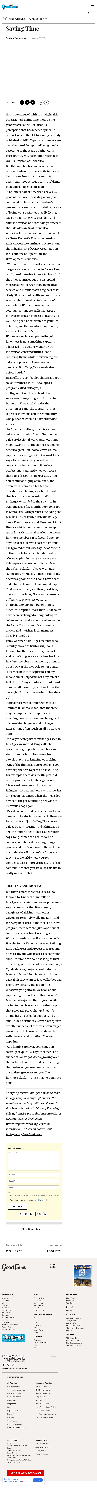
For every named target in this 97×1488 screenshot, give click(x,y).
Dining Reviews (71, 1298)
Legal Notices (12, 1453)
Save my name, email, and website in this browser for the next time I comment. (34, 1195)
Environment (38, 1303)
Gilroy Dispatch (41, 1386)
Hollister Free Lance (43, 1393)
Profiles (69, 1311)
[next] (6, 18)
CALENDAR (70, 1315)
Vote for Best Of (7, 1327)
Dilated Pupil (11, 1414)
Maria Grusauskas (17, 38)
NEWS (36, 1295)
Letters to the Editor (41, 1342)
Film (35, 1323)
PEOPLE (69, 1307)
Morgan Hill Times (42, 1404)
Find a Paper (6, 1322)
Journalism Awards (43, 1447)
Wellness (37, 1347)
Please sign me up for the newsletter (23, 1200)
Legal (9, 1448)
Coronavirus (38, 1301)
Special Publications (73, 1345)
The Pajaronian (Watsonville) (46, 1414)
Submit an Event (72, 1323)
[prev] (3, 18)
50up (9, 1407)
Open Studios (12, 1421)
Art (35, 1318)
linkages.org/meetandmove (24, 1134)
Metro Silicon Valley (14, 1393)
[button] (88, 13)
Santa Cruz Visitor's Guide (16, 1428)
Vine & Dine (70, 1303)
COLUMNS (38, 1336)
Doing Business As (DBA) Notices (19, 1460)
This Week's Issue (72, 1338)
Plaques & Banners (8, 1329)
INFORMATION (7, 1295)
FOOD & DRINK (71, 1295)
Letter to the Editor (8, 1310)
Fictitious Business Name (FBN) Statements (19, 1456)
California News (39, 1298)
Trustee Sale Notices (14, 1462)
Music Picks (38, 1330)
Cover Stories (39, 1310)
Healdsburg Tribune (43, 1390)
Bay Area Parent (13, 1411)
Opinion (37, 1345)
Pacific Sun (11, 1400)
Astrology (37, 1340)
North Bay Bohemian (14, 1397)
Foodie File (70, 1301)
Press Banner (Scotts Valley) (46, 1407)
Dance (36, 1320)
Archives (5, 1320)
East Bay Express (13, 1386)
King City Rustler (41, 1397)
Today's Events (71, 1321)
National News (39, 1305)
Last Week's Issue (72, 1340)
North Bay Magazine (14, 1424)
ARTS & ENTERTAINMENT (44, 1314)
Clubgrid (69, 1330)
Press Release (7, 1313)
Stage (36, 1332)
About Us (5, 1305)
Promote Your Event (73, 1326)
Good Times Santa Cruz (16, 1390)
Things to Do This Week (75, 1328)
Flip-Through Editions (74, 1343)
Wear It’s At (14, 1251)
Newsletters (6, 1298)
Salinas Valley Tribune (43, 1411)
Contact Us (6, 1308)
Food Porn (54, 1251)
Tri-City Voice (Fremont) (44, 1417)
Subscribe (5, 1301)
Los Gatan (39, 1400)
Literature (37, 1325)
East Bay (10, 1417)
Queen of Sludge (37, 19)
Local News (38, 1308)
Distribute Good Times (10, 1325)
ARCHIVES (61, 1266)
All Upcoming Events (73, 1318)
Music (36, 1327)
